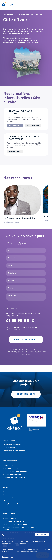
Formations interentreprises (14, 451)
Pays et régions (26, 15)
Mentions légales (10, 518)
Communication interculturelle (15, 471)
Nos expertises (10, 15)
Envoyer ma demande (26, 339)
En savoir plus (7, 557)
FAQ (4, 501)
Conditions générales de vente (15, 524)
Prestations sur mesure (12, 445)
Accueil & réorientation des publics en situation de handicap (22, 528)
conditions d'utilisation (34, 353)
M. (12, 244)
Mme (24, 244)
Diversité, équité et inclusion (14, 477)
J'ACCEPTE (42, 535)
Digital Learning (9, 448)
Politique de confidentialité (13, 521)
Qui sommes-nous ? (10, 492)
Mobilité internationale (12, 474)
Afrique (38, 15)
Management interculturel (13, 468)
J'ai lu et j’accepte (24, 328)
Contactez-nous (26, 394)
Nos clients (7, 495)
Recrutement (8, 498)
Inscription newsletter (11, 504)
